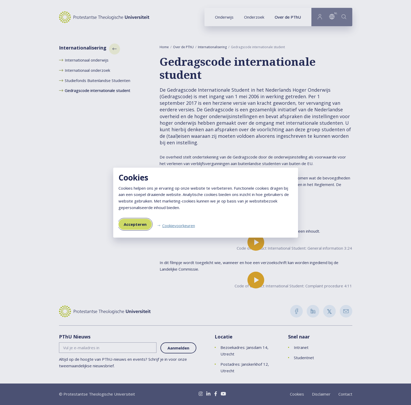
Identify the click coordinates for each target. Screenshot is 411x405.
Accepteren (135, 224)
